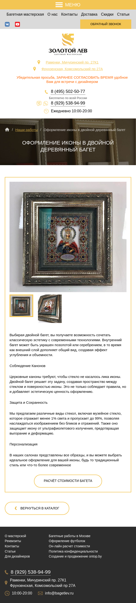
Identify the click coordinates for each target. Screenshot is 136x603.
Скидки (107, 14)
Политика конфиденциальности (73, 551)
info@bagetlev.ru (59, 593)
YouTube (17, 24)
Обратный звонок (105, 24)
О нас (52, 14)
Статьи (123, 14)
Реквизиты (13, 541)
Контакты (69, 14)
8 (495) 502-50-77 (68, 91)
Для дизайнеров (17, 556)
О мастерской (15, 536)
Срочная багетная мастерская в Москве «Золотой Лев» (68, 44)
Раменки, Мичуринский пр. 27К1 (72, 62)
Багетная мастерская (25, 14)
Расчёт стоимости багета (68, 481)
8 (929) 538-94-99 (68, 103)
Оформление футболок (67, 541)
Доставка (89, 14)
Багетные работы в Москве (70, 536)
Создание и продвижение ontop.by (75, 556)
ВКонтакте (7, 24)
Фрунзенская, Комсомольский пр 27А (72, 69)
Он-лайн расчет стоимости (69, 546)
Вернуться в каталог (39, 508)
